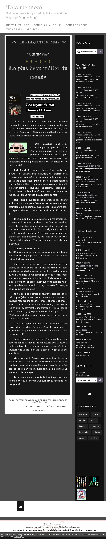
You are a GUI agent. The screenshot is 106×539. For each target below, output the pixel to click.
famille (82, 420)
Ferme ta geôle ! (84, 304)
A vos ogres (81, 330)
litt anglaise (83, 432)
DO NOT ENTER (93, 77)
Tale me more (30, 6)
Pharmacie (62, 406)
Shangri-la (81, 240)
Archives (32, 29)
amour (82, 438)
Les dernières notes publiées (53, 529)
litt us (49, 400)
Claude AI (80, 77)
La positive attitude (85, 278)
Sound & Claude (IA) (47, 25)
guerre (95, 414)
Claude (79, 195)
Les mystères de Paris (86, 317)
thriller (41, 400)
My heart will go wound (87, 266)
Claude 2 (79, 179)
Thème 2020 (14, 29)
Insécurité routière (85, 291)
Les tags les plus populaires (71, 529)
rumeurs (43, 402)
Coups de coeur (77, 25)
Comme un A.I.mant (85, 253)
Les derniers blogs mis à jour (35, 529)
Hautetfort (58, 526)
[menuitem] (18, 25)
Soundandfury (82, 90)
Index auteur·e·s (18, 25)
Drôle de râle (82, 343)
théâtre (94, 438)
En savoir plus (19, 537)
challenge (83, 414)
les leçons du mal (23, 400)
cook (34, 400)
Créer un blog (48, 526)
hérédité (57, 400)
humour (82, 426)
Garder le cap (82, 355)
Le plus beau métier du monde (38, 72)
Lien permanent (34, 406)
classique (95, 426)
